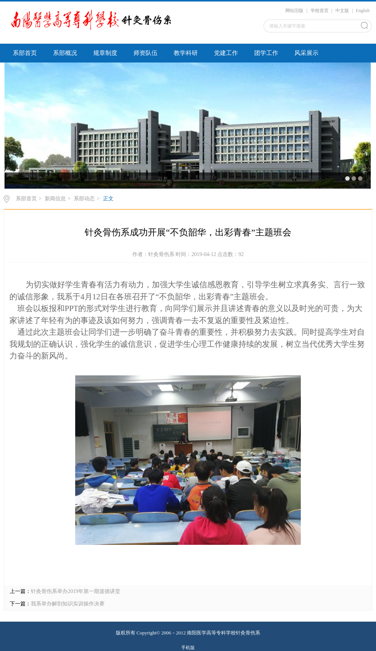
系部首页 (25, 53)
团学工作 (266, 53)
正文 (108, 198)
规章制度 (105, 53)
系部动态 (84, 198)
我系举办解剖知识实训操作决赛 (68, 604)
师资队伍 (145, 53)
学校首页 (320, 10)
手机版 (188, 647)
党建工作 (226, 53)
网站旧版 (294, 10)
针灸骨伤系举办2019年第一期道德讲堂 (75, 591)
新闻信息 (55, 198)
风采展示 (306, 53)
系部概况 (65, 53)
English (363, 10)
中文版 (342, 10)
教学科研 (186, 53)
